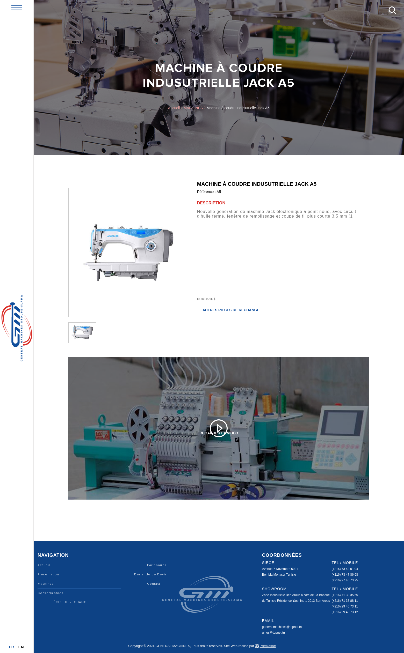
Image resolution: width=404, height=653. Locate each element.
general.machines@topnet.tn (282, 627)
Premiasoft (268, 646)
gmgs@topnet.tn (273, 632)
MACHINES (193, 108)
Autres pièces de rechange (231, 310)
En (21, 647)
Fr (11, 647)
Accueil (174, 108)
